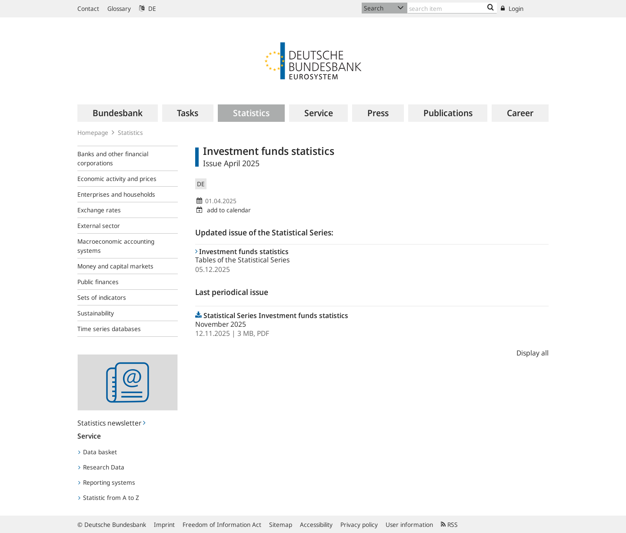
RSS (449, 524)
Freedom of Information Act (222, 524)
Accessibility (316, 524)
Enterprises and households (116, 194)
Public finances (98, 282)
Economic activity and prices (116, 178)
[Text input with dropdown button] (452, 8)
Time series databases (109, 329)
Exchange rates (99, 210)
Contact (88, 8)
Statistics (130, 132)
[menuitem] (117, 113)
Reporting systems (106, 482)
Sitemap (280, 524)
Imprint (164, 524)
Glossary (119, 8)
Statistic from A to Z (108, 497)
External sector (98, 225)
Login (512, 8)
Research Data (101, 467)
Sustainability (95, 313)
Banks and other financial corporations (112, 158)
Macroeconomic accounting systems (115, 246)
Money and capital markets (115, 266)
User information (409, 524)
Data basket (97, 452)
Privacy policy (359, 524)
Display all (532, 353)
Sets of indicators (101, 297)
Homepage (92, 132)
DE (147, 8)
